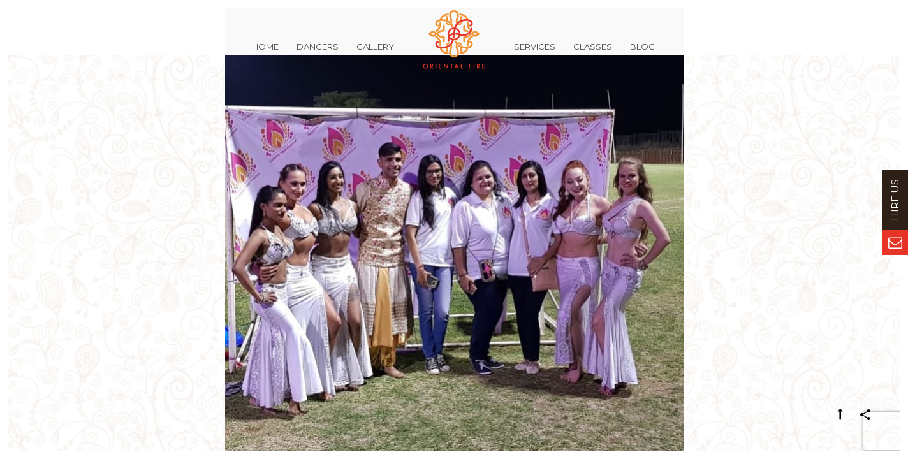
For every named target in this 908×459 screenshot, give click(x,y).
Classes (592, 53)
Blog (642, 53)
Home (265, 53)
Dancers (318, 53)
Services (534, 53)
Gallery (375, 53)
